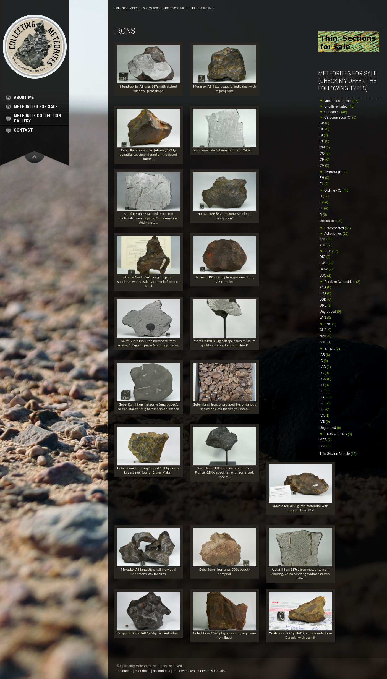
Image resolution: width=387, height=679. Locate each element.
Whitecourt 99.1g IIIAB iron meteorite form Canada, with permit (300, 635)
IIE (324, 391)
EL (324, 184)
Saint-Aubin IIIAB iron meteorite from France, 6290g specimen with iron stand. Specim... (224, 472)
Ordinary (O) (336, 190)
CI (324, 135)
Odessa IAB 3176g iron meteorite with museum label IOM (300, 508)
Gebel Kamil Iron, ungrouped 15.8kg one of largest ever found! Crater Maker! (148, 470)
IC (324, 361)
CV (324, 166)
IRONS (333, 349)
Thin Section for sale (338, 454)
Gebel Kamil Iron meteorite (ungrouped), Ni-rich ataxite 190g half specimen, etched (148, 406)
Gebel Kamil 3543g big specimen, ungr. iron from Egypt (224, 635)
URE (325, 305)
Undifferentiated (339, 106)
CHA (325, 330)
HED (331, 251)
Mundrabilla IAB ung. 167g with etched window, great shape (148, 88)
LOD (325, 299)
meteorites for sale (35, 106)
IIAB (325, 367)
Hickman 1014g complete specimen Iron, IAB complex (224, 279)
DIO (325, 257)
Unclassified (331, 221)
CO (325, 153)
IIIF (324, 409)
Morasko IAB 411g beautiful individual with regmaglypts (224, 88)
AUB (325, 245)
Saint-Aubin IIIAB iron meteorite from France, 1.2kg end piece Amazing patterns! (148, 343)
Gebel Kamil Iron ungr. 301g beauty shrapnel (224, 571)
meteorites (124, 671)
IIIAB (326, 397)
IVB (325, 422)
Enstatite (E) (335, 172)
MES (326, 440)
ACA (325, 287)
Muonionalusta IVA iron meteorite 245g (221, 150)
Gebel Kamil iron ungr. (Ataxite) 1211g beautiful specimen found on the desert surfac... (148, 154)
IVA (325, 415)
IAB (325, 355)
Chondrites (335, 112)
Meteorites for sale (341, 101)
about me (24, 97)
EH (324, 178)
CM (325, 147)
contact (23, 130)
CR (324, 159)
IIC (324, 373)
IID (324, 385)
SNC (330, 324)
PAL (325, 446)
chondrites (142, 671)
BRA (325, 293)
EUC (326, 263)
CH (324, 129)
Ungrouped (330, 312)
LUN (325, 276)
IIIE (325, 403)
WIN (325, 318)
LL (324, 208)
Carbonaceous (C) (340, 117)
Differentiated (337, 228)
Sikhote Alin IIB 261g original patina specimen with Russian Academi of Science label (148, 281)
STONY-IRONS (338, 434)
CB (324, 123)
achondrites (161, 671)
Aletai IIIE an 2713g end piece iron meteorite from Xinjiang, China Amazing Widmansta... (148, 217)
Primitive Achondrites (342, 282)
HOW (326, 269)
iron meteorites (184, 671)
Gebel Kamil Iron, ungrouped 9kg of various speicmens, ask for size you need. (224, 406)
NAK (325, 336)
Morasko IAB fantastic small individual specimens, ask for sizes (148, 571)
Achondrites (336, 234)
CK (324, 141)
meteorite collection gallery (37, 118)
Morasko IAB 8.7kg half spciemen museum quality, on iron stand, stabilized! (224, 343)
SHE (325, 342)
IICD (325, 379)
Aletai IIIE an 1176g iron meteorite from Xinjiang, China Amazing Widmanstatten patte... (300, 573)
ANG (326, 239)
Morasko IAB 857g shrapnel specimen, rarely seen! (224, 215)
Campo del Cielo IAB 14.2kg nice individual (147, 633)
